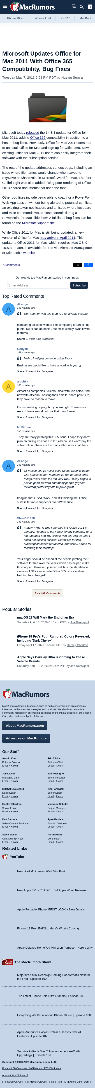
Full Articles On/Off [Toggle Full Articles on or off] (35, 1081)
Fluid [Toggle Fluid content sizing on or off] (51, 1081)
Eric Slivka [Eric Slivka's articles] (54, 758)
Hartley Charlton (77, 645)
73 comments (11, 265)
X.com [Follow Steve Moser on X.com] (14, 842)
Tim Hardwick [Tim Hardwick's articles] (56, 789)
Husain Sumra (72, 77)
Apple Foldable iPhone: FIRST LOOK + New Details (51, 909)
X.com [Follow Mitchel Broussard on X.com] (14, 796)
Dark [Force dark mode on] (86, 1081)
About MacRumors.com (25, 725)
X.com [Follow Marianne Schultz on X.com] (59, 811)
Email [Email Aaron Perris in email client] (51, 842)
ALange (22, 304)
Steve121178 (26, 518)
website (29, 253)
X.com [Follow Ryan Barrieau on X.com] (59, 826)
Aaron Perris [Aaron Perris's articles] (55, 834)
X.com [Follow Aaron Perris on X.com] (59, 842)
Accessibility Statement (15, 1075)
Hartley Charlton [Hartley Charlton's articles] (12, 804)
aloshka (22, 381)
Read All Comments (47, 593)
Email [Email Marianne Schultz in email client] (51, 811)
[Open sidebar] (90, 7)
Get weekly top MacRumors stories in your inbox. (47, 277)
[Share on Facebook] (88, 265)
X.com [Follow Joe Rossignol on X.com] (59, 781)
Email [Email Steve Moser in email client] (5, 842)
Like (39, 339)
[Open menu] (5, 7)
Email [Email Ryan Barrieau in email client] (51, 826)
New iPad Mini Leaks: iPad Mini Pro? (41, 871)
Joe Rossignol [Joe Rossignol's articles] (56, 773)
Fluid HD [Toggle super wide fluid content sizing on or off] (61, 1081)
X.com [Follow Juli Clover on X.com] (14, 781)
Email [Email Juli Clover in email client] (5, 781)
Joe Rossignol (79, 622)
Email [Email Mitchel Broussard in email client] (5, 796)
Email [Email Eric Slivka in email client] (51, 765)
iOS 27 (65, 18)
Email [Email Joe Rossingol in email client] (51, 781)
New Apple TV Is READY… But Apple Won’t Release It (52, 890)
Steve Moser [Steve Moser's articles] (9, 834)
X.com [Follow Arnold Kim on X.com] (14, 765)
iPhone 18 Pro (16, 18)
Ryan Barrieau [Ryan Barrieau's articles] (56, 819)
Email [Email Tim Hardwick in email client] (51, 796)
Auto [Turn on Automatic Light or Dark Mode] (72, 1081)
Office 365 (37, 137)
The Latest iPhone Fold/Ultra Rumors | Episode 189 (50, 996)
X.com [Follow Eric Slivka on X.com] (59, 765)
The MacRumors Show (32, 962)
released (32, 132)
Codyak (22, 349)
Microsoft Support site (38, 223)
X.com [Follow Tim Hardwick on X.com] (59, 796)
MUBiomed (24, 427)
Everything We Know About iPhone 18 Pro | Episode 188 (54, 1015)
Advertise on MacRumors (26, 738)
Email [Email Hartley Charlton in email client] (5, 811)
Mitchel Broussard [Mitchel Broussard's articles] (13, 789)
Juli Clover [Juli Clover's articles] (8, 773)
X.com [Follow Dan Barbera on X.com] (14, 826)
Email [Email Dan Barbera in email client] (5, 826)
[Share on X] (77, 265)
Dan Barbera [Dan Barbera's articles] (9, 819)
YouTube (17, 856)
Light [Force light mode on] (79, 1081)
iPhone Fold (43, 18)
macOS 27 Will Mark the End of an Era (45, 617)
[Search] (83, 7)
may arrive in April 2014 (57, 237)
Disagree (48, 339)
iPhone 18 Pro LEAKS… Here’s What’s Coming (48, 928)
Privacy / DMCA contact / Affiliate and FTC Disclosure (31, 1068)
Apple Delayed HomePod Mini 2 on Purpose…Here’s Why (55, 947)
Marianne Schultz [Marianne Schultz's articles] (58, 804)
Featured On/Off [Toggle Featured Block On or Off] (12, 1081)
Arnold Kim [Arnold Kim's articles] (9, 758)
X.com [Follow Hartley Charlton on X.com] (14, 811)
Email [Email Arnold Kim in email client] (5, 765)
